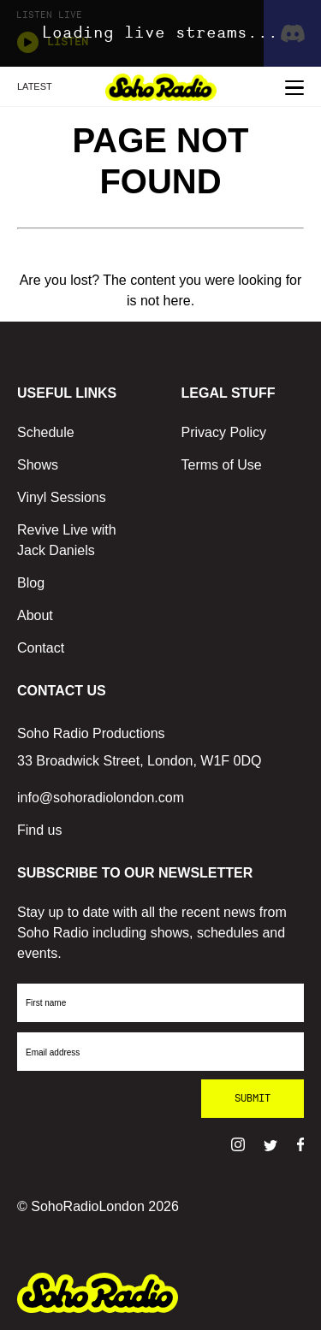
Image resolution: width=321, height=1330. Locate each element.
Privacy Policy (224, 432)
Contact (40, 648)
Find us (39, 830)
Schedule (45, 432)
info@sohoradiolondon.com (100, 797)
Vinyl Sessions (61, 497)
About (35, 615)
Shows (37, 465)
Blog (31, 583)
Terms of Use (221, 465)
